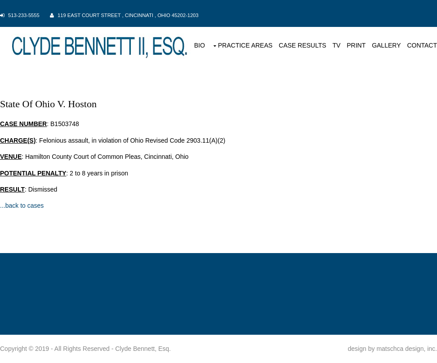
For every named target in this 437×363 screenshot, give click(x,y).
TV (336, 45)
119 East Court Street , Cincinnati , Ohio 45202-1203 (128, 15)
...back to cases (22, 205)
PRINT (356, 45)
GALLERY (386, 45)
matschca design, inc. (406, 348)
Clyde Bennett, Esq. (143, 348)
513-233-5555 (24, 15)
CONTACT (422, 45)
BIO (199, 45)
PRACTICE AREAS (245, 45)
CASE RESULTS (302, 45)
